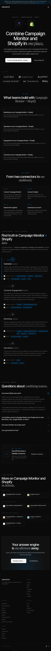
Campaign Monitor (26, 17)
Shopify (36, 17)
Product (3, 615)
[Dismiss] (49, 2)
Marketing (4, 612)
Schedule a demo (18, 561)
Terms (3, 636)
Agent (28, 585)
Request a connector (38, 454)
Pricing (28, 594)
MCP (28, 587)
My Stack (29, 608)
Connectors (15, 17)
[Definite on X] (48, 646)
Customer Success (6, 617)
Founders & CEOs (6, 606)
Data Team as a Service (7, 621)
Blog (28, 606)
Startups (3, 619)
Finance (3, 608)
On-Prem (29, 591)
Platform (29, 582)
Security (28, 612)
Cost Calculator (30, 610)
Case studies (5, 631)
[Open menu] (48, 7)
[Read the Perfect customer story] (42, 77)
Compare (29, 596)
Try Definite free (33, 561)
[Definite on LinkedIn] (46, 646)
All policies (4, 638)
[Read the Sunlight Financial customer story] (26, 77)
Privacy (3, 633)
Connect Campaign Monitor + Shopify (18, 60)
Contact (3, 629)
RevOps (3, 610)
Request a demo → (40, 3)
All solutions (4, 603)
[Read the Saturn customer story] (9, 77)
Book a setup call (39, 60)
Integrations (29, 589)
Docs (28, 603)
